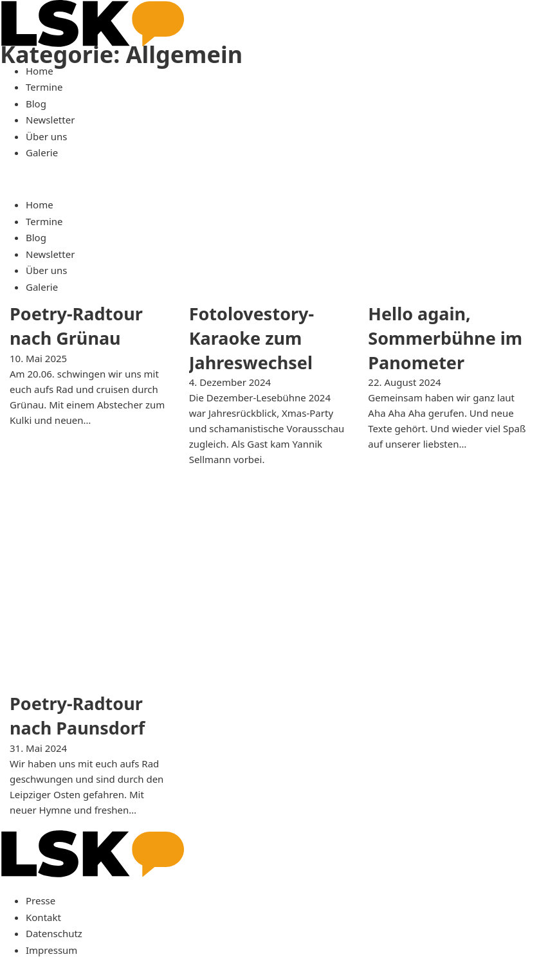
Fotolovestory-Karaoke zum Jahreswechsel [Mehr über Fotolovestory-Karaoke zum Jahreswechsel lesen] (251, 338)
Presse (40, 900)
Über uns (46, 136)
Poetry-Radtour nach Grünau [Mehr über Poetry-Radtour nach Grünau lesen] (76, 326)
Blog (36, 103)
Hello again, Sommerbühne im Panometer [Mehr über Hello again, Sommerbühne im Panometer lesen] (445, 338)
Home (39, 70)
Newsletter (50, 119)
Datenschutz (54, 933)
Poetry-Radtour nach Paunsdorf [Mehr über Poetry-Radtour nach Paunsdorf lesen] (77, 715)
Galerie (42, 152)
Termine (44, 86)
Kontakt (43, 917)
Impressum (51, 950)
